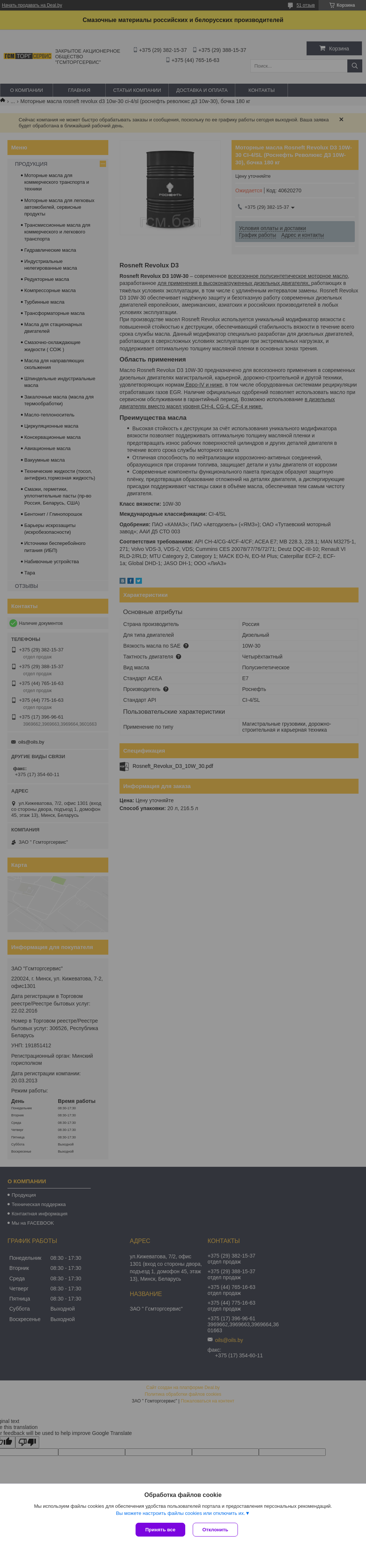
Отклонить (215, 1529)
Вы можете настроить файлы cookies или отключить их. (180, 1513)
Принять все (160, 1529)
